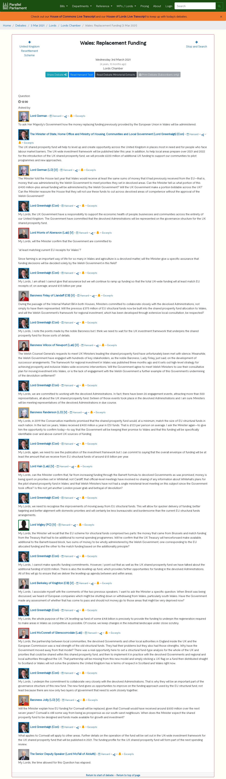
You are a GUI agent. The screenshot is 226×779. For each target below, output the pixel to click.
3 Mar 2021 (38, 25)
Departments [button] (80, 6)
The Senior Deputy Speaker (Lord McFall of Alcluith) (62, 754)
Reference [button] (103, 6)
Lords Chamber (71, 25)
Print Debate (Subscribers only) (159, 74)
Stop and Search (196, 46)
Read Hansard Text (81, 74)
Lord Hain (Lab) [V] (42, 466)
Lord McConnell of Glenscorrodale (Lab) (56, 632)
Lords (52, 25)
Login (168, 6)
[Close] (221, 16)
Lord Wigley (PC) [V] (43, 524)
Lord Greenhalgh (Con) (44, 205)
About (157, 6)
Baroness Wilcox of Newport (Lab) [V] (54, 345)
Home (7, 25)
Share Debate (56, 74)
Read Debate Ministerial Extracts (116, 74)
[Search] (195, 5)
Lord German (38, 116)
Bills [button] (63, 6)
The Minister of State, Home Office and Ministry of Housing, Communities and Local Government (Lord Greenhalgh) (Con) (107, 134)
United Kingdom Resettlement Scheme (29, 50)
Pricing (144, 6)
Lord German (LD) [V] (44, 170)
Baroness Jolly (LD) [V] (45, 700)
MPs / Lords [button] (125, 6)
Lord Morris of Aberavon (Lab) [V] (51, 232)
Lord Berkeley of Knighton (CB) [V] (52, 583)
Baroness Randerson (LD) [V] (48, 412)
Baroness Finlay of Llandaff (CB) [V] (52, 295)
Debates (20, 25)
